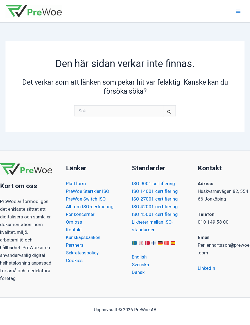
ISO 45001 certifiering (155, 214)
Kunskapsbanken (83, 237)
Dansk (138, 272)
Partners (75, 245)
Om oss (74, 222)
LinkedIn (206, 268)
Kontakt (74, 229)
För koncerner (80, 214)
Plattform (76, 183)
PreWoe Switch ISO (86, 199)
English (139, 257)
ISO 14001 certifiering (155, 191)
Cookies (74, 260)
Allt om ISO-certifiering (89, 206)
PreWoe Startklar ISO (87, 191)
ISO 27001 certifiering (155, 199)
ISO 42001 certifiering (155, 206)
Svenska (140, 264)
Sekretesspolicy (82, 252)
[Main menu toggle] (238, 11)
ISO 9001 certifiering (153, 183)
